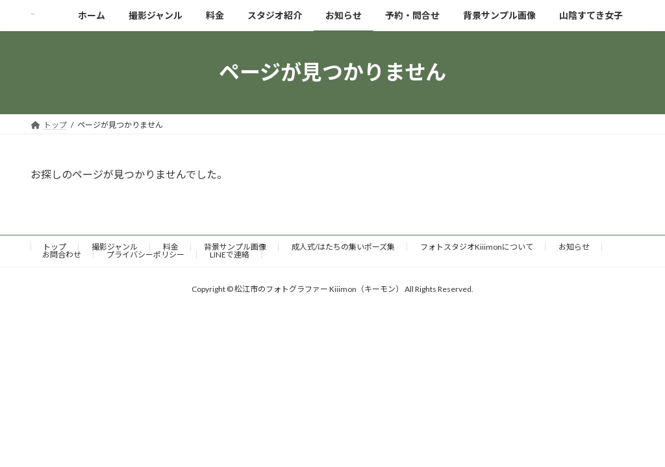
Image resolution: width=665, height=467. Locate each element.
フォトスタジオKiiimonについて (476, 247)
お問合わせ (61, 254)
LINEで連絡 (229, 254)
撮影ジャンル (115, 247)
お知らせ (574, 247)
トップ (54, 247)
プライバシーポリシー (145, 254)
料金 (171, 247)
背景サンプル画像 (235, 247)
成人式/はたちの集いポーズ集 (343, 247)
